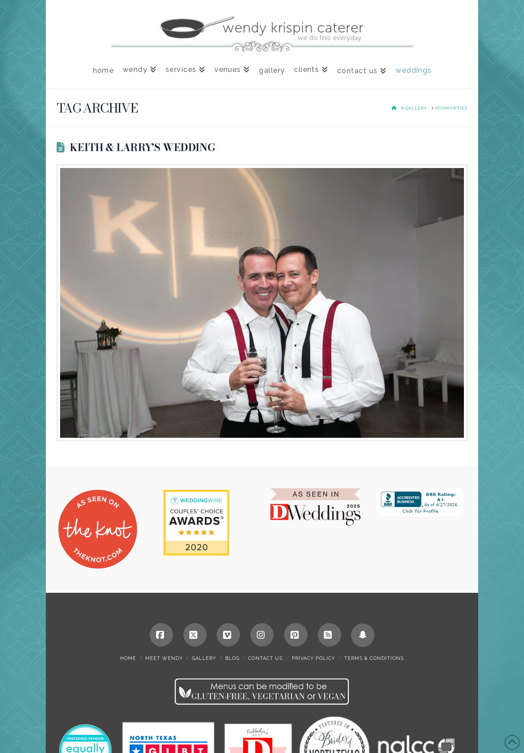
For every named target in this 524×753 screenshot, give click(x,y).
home (128, 658)
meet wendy (164, 658)
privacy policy (313, 658)
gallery (204, 658)
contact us (265, 658)
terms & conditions (374, 658)
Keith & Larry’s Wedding (142, 147)
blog (232, 658)
